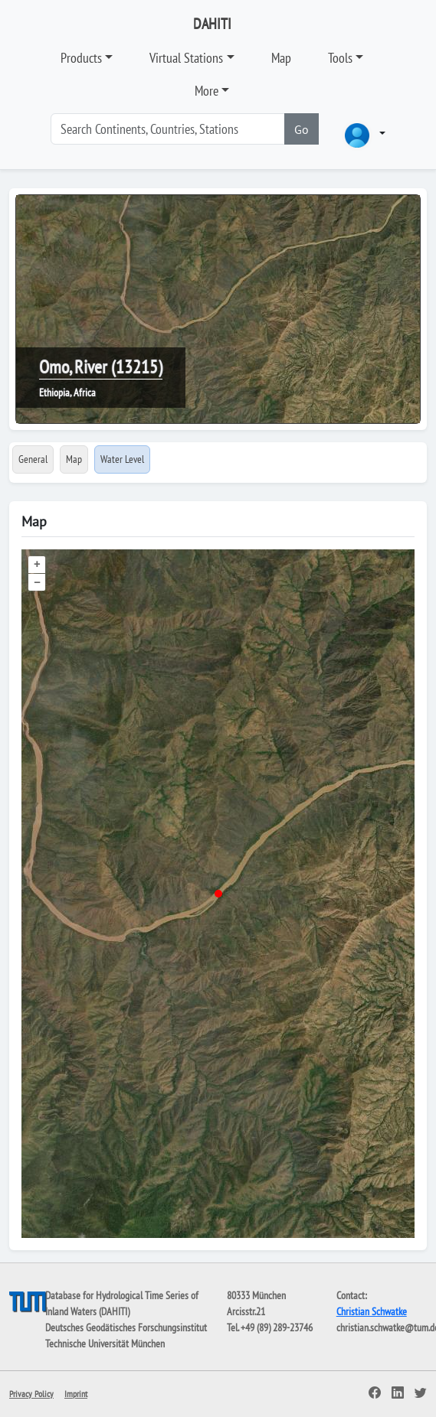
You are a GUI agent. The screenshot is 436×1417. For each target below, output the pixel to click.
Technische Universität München (105, 1343)
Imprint (75, 1393)
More (206, 90)
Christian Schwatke (371, 1311)
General (33, 459)
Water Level (122, 459)
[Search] (168, 129)
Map (281, 58)
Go (301, 129)
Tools (340, 58)
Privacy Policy (31, 1393)
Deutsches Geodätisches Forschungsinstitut (126, 1327)
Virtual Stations (186, 58)
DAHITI (212, 24)
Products (81, 58)
